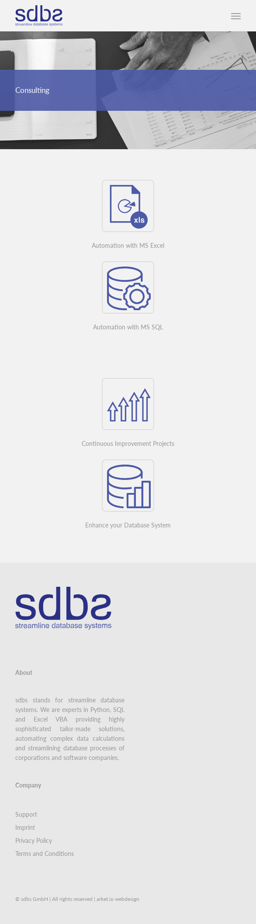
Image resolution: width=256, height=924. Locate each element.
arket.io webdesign (118, 899)
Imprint (25, 827)
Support (26, 814)
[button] (236, 15)
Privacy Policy (33, 840)
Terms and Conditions (44, 853)
